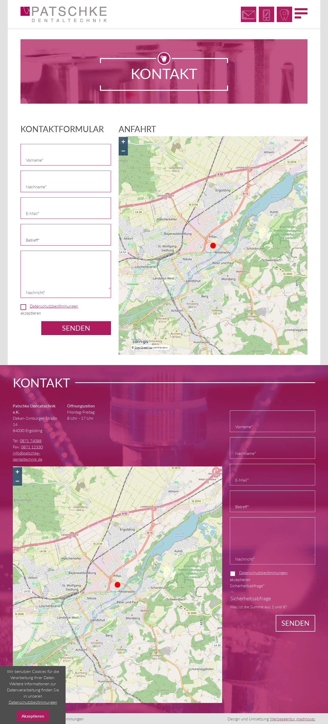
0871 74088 (31, 440)
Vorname (35, 159)
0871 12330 (32, 446)
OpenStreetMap (143, 346)
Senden (76, 327)
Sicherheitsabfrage (247, 585)
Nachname (36, 186)
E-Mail (35, 212)
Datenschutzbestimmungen (54, 305)
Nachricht (35, 291)
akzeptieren (49, 309)
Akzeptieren (33, 715)
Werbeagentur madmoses (292, 718)
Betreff (35, 239)
